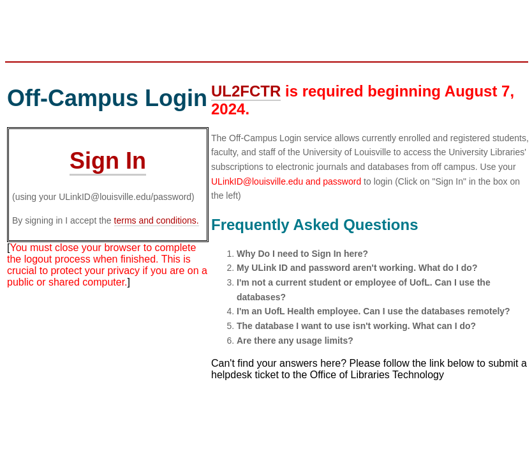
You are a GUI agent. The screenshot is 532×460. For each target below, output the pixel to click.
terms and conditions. (156, 220)
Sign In (108, 161)
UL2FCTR (246, 91)
